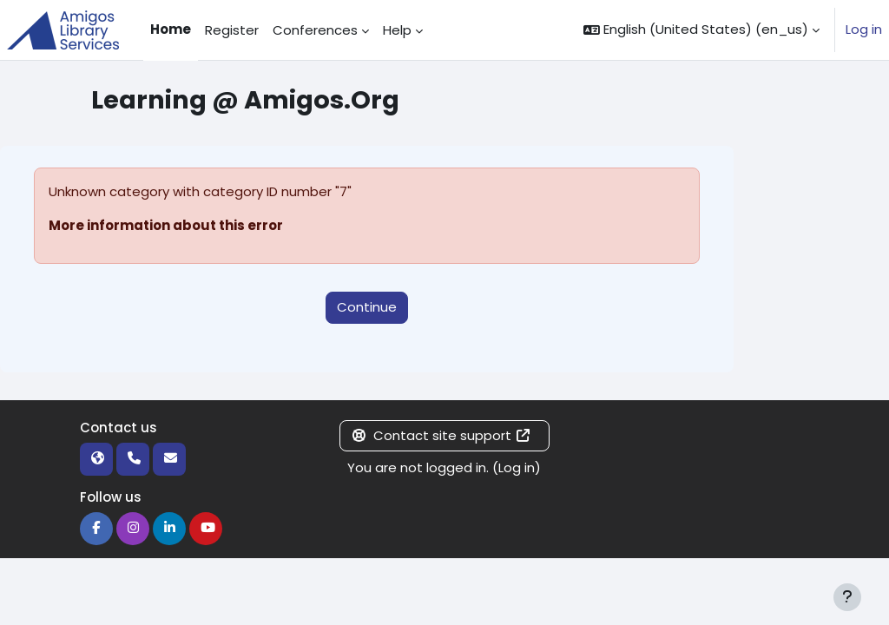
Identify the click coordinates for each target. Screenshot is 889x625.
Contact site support (441, 435)
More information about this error (166, 225)
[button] (701, 30)
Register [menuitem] (232, 30)
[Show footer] (847, 597)
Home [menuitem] (170, 29)
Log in (864, 29)
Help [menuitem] (397, 30)
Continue (367, 307)
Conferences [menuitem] (315, 30)
